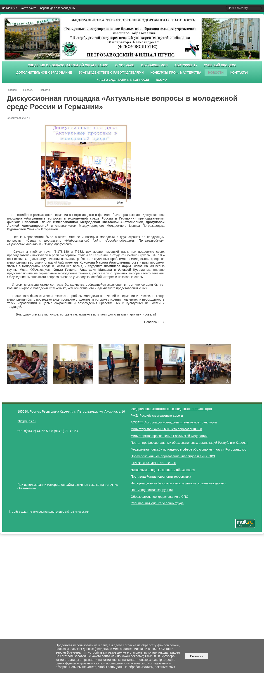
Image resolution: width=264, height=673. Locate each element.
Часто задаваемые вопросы (123, 80)
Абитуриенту (186, 65)
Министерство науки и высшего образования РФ (166, 429)
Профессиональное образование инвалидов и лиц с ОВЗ (173, 456)
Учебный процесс (220, 65)
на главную (9, 8)
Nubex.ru (82, 511)
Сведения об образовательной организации (68, 65)
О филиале (124, 65)
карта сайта (28, 8)
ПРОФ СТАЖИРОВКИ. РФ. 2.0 (154, 463)
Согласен (196, 656)
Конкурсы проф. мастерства (176, 72)
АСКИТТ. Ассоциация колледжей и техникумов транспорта (174, 422)
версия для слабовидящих (57, 8)
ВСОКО (161, 80)
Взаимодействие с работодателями (111, 72)
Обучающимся (154, 65)
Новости (216, 72)
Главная (12, 90)
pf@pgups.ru (26, 421)
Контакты (239, 72)
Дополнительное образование (44, 72)
